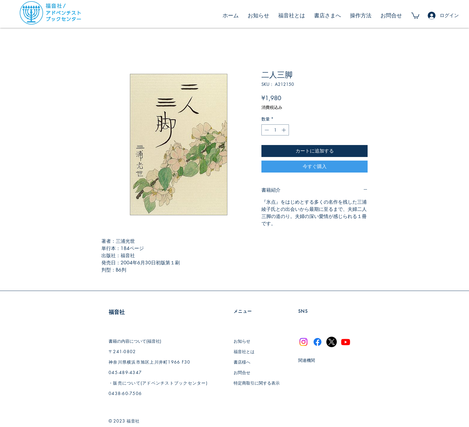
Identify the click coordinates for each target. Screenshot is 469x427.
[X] (331, 342)
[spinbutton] (275, 130)
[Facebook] (317, 342)
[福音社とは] (248, 351)
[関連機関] (312, 360)
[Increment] (284, 130)
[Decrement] (266, 130)
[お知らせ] (248, 341)
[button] (415, 15)
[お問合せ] (248, 372)
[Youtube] (345, 342)
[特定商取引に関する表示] (259, 383)
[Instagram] (303, 342)
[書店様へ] (248, 362)
